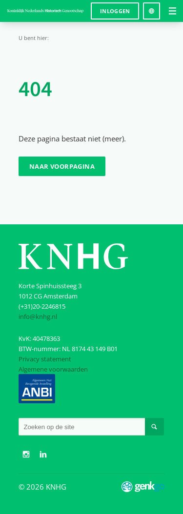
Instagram (26, 454)
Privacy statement (45, 359)
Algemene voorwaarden (53, 369)
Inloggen (115, 11)
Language (151, 7)
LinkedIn (43, 454)
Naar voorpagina (62, 166)
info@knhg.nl (38, 316)
